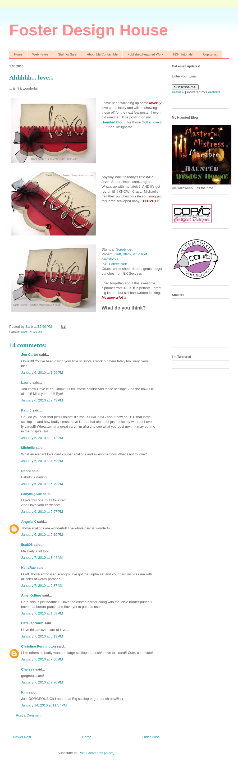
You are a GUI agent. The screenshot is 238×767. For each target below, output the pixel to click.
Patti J (26, 410)
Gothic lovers (152, 122)
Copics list (210, 54)
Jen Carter (29, 355)
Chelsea (27, 669)
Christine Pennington (38, 646)
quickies (36, 332)
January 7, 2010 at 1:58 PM (42, 613)
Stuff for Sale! (67, 54)
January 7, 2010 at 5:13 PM (42, 636)
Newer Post (22, 737)
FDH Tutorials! (183, 54)
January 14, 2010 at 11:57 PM (44, 705)
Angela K (28, 522)
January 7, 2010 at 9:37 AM (42, 586)
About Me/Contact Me (102, 54)
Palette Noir (118, 264)
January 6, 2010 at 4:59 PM (42, 461)
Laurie (26, 383)
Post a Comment (29, 715)
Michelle (28, 448)
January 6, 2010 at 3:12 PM (42, 438)
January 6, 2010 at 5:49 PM (42, 484)
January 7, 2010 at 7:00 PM (42, 659)
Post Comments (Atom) (96, 753)
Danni (26, 471)
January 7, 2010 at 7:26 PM (42, 682)
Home (18, 54)
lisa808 (27, 545)
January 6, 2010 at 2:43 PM (42, 400)
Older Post (151, 737)
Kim (24, 692)
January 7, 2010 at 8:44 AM (42, 558)
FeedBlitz (213, 92)
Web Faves (40, 54)
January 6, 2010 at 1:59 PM (42, 373)
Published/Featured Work (145, 54)
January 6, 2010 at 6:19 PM (42, 535)
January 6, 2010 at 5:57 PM (42, 512)
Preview (178, 92)
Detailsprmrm (32, 623)
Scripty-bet (124, 249)
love (24, 332)
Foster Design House (88, 30)
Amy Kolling (31, 595)
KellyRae (28, 568)
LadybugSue (31, 494)
